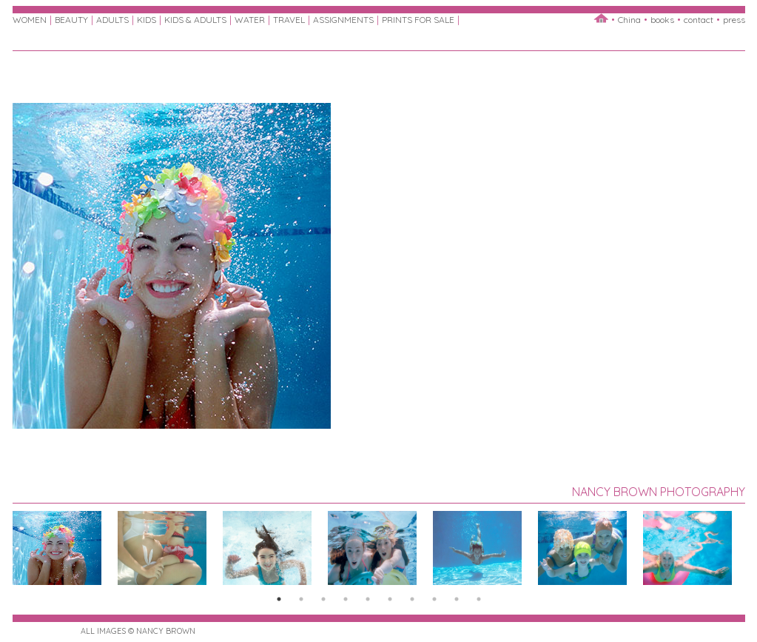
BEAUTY (71, 19)
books (662, 19)
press (734, 19)
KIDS (146, 19)
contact (698, 19)
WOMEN (30, 19)
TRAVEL (289, 19)
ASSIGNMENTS (343, 19)
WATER (250, 19)
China (629, 19)
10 (478, 599)
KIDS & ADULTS (195, 19)
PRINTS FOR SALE (418, 19)
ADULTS (112, 19)
